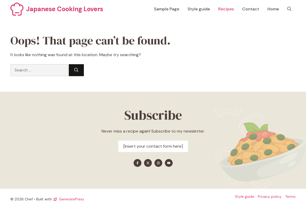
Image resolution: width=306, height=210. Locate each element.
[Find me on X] (148, 163)
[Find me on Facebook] (137, 163)
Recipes (226, 9)
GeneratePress (71, 199)
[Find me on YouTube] (169, 163)
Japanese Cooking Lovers (64, 9)
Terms (290, 196)
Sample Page (166, 9)
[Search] (76, 70)
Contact (250, 9)
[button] (289, 9)
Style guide (199, 9)
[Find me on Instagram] (158, 163)
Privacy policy (270, 196)
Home (273, 9)
